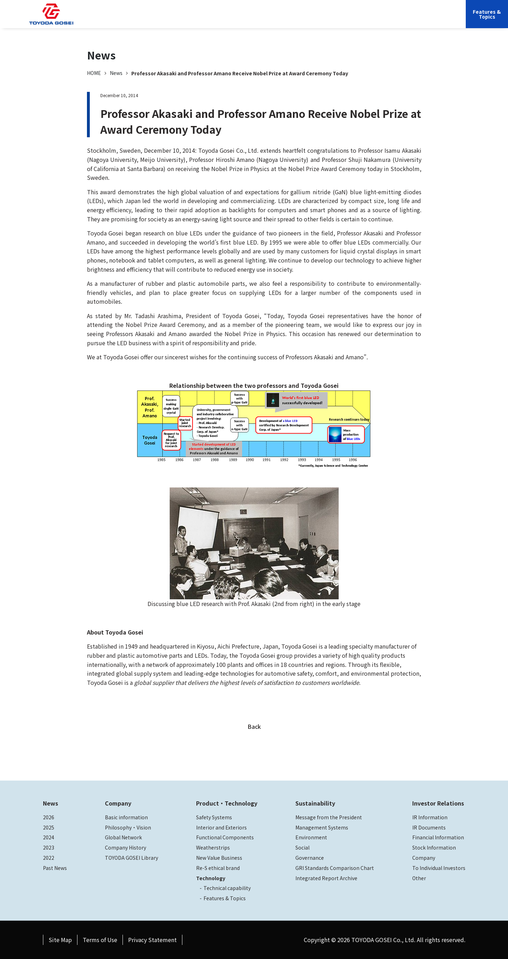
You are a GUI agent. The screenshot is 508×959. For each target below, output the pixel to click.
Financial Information (438, 837)
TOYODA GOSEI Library (131, 857)
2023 (48, 847)
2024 (48, 837)
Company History (125, 847)
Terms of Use (100, 939)
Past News (55, 867)
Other (419, 878)
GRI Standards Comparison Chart (334, 867)
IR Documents (429, 827)
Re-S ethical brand (218, 867)
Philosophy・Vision (128, 827)
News (116, 72)
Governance (309, 857)
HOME (94, 72)
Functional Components (225, 837)
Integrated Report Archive (326, 878)
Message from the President (328, 817)
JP (392, 19)
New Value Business (219, 857)
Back (254, 726)
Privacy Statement (152, 939)
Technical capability (227, 887)
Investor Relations (359, 19)
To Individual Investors (438, 867)
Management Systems (321, 827)
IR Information (429, 817)
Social (302, 847)
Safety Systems (214, 817)
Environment (311, 837)
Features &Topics (487, 14)
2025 (48, 827)
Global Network (123, 837)
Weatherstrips (213, 847)
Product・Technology (226, 803)
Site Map (60, 939)
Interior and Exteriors (221, 827)
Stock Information (434, 847)
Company (205, 19)
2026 (48, 817)
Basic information (126, 817)
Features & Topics (224, 898)
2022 (48, 857)
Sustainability (311, 19)
